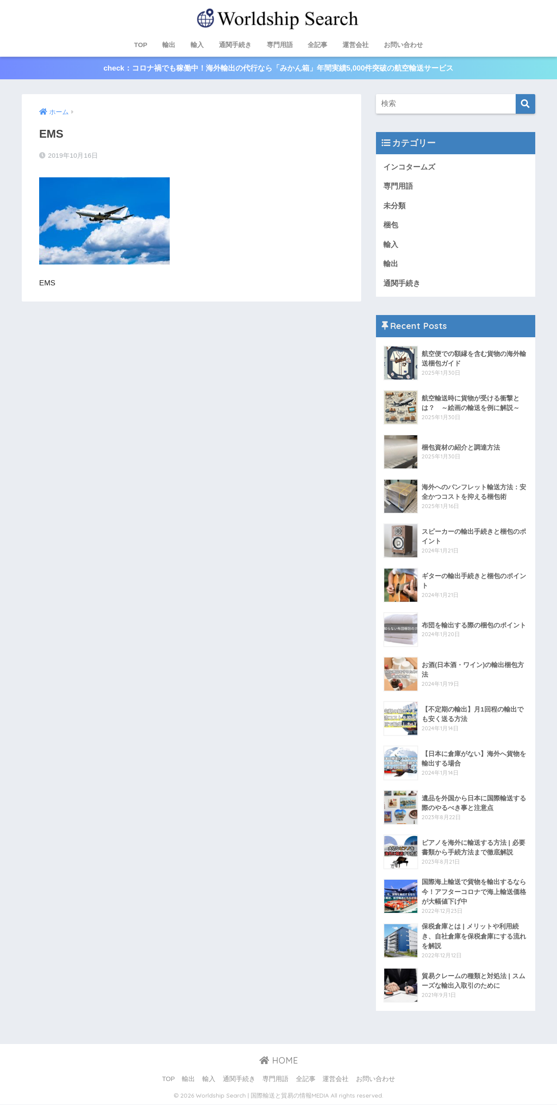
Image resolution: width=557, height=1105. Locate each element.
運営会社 (355, 44)
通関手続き (235, 44)
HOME (278, 1061)
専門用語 (280, 44)
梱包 (390, 225)
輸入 (197, 44)
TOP (141, 44)
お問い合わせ (403, 44)
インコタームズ (409, 167)
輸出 (168, 44)
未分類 (394, 206)
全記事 (317, 44)
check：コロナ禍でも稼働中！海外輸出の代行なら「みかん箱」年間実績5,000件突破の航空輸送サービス (278, 68)
